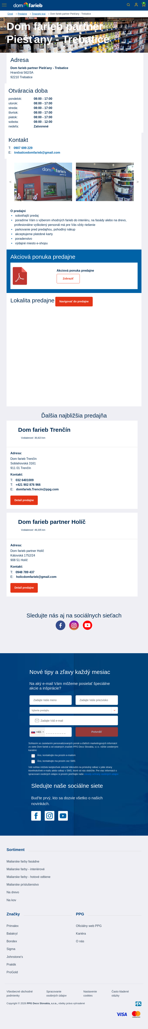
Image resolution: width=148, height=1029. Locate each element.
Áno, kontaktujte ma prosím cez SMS (56, 761)
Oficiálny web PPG (89, 926)
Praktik (11, 964)
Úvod (10, 13)
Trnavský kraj (38, 13)
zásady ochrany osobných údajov (101, 774)
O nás (80, 941)
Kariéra (81, 933)
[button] (21, 182)
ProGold (12, 972)
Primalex (12, 926)
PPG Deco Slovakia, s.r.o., (42, 1003)
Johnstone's (15, 956)
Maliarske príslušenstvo (23, 884)
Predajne (22, 13)
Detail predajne (24, 500)
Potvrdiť (96, 731)
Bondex (12, 941)
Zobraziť (68, 278)
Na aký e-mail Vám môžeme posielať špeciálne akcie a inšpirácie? (69, 685)
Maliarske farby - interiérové (26, 869)
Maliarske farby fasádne (23, 861)
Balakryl (12, 933)
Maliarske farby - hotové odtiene (28, 876)
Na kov (11, 900)
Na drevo (13, 892)
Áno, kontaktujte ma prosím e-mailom (56, 755)
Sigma (11, 949)
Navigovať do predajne (74, 301)
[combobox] (37, 732)
